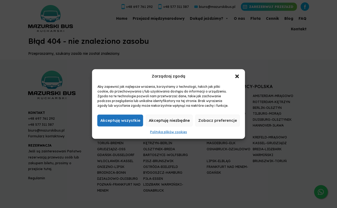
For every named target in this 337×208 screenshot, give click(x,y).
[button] (237, 76)
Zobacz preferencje (217, 120)
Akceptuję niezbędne (169, 120)
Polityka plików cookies (168, 132)
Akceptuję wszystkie (120, 120)
